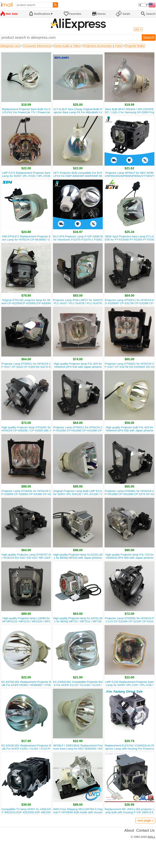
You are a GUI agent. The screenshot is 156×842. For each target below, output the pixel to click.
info (138, 29)
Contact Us (145, 830)
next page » (145, 820)
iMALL (151, 836)
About (129, 830)
